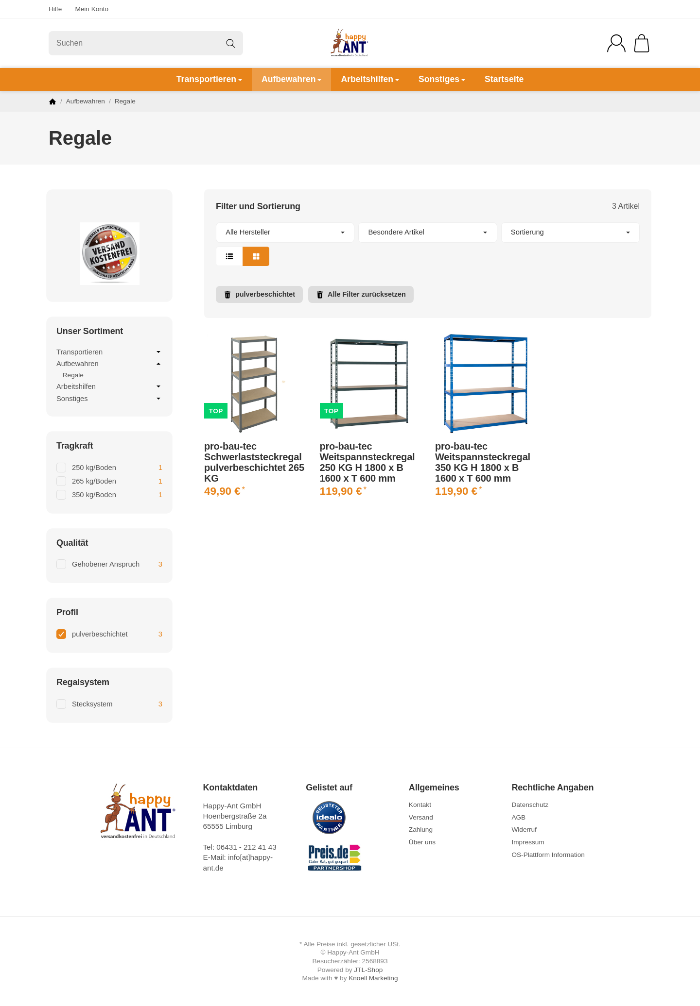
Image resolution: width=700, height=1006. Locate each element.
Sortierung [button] (570, 232)
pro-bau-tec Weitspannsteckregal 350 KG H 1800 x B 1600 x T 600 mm (482, 462)
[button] (428, 244)
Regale (73, 375)
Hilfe (55, 9)
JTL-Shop (368, 969)
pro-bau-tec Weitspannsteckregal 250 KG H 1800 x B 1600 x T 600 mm (367, 462)
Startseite (504, 79)
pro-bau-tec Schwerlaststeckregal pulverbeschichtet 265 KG (254, 462)
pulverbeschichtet (259, 294)
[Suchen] (146, 43)
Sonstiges (442, 79)
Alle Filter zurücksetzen (361, 294)
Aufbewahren (291, 79)
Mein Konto (91, 9)
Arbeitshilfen (370, 79)
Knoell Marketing (373, 978)
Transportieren (209, 79)
